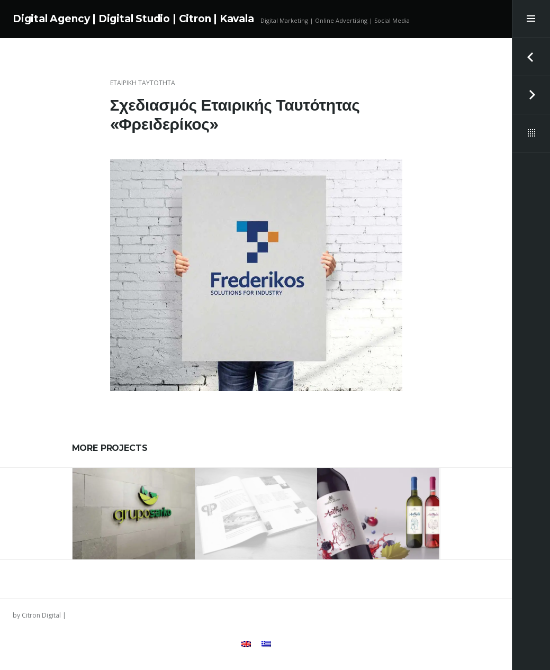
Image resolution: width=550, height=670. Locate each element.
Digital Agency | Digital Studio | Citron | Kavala (133, 19)
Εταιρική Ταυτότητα (142, 82)
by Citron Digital (37, 615)
